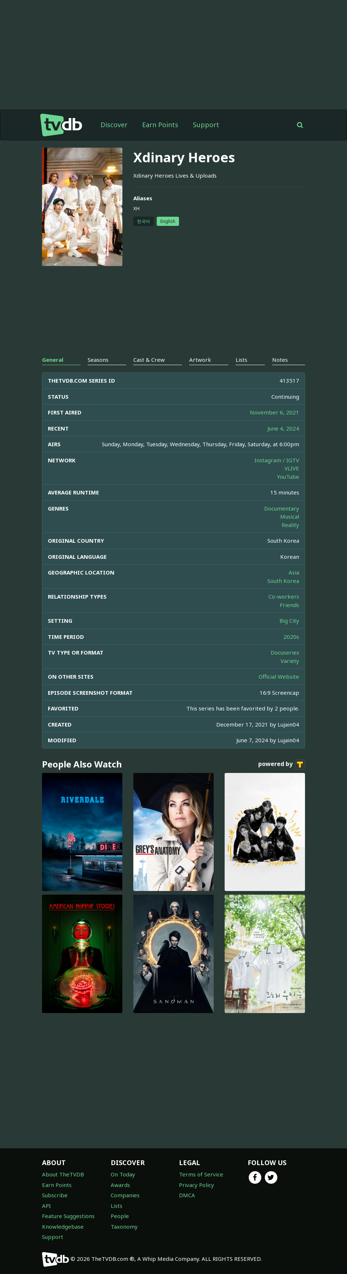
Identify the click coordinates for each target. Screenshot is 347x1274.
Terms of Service (201, 1174)
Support (206, 124)
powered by (281, 764)
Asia (294, 572)
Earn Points (160, 124)
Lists (116, 1205)
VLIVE (292, 468)
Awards (120, 1184)
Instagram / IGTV (277, 460)
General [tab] (52, 359)
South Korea (283, 580)
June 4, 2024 (283, 428)
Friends (289, 604)
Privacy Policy (196, 1184)
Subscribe (55, 1195)
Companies (125, 1195)
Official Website (279, 676)
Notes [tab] (280, 359)
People (120, 1216)
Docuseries (285, 652)
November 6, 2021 (274, 412)
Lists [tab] (241, 359)
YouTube (288, 476)
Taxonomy (124, 1226)
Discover (113, 124)
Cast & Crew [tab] (149, 359)
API (46, 1205)
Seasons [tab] (98, 359)
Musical (289, 516)
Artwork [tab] (200, 359)
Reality (290, 524)
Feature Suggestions (68, 1216)
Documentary (281, 508)
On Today (123, 1174)
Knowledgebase (63, 1226)
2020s (291, 636)
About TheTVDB (63, 1174)
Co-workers (283, 596)
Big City (289, 620)
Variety (290, 660)
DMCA (187, 1195)
